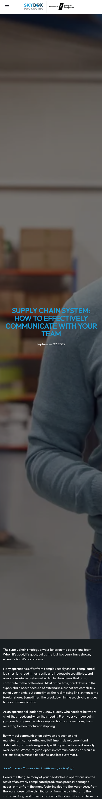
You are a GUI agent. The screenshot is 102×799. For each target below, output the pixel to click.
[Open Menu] (7, 7)
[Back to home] (49, 7)
